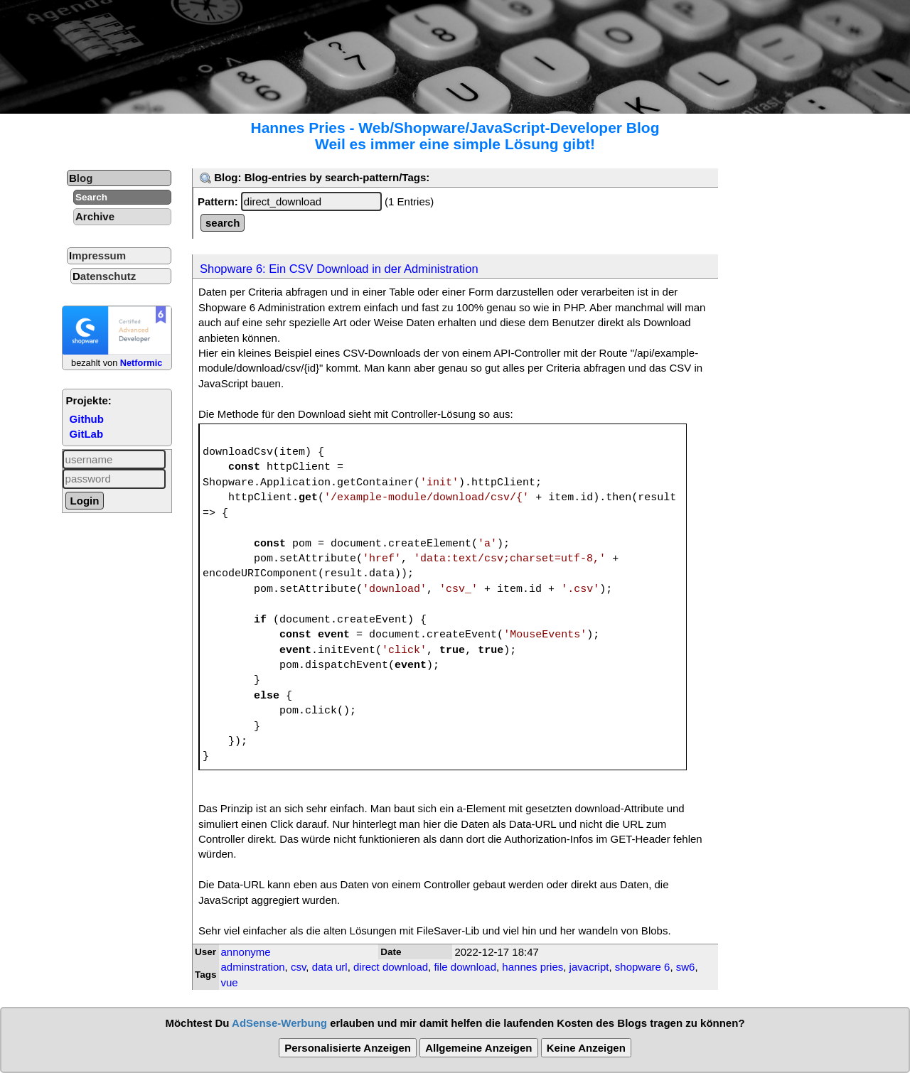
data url (330, 967)
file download (465, 967)
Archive (94, 216)
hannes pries (532, 967)
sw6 (685, 967)
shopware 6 (642, 967)
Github (87, 419)
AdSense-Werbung (279, 1023)
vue (229, 982)
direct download (390, 967)
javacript (589, 967)
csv (298, 967)
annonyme (246, 952)
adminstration (253, 967)
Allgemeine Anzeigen (478, 1048)
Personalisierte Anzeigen (347, 1048)
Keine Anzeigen (586, 1048)
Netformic (141, 362)
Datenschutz (104, 276)
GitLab (87, 434)
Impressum (97, 255)
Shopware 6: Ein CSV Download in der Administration (339, 268)
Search (91, 197)
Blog (80, 178)
